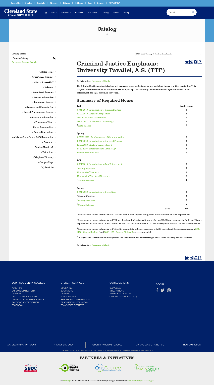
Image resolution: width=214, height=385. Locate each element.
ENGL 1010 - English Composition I (94, 113)
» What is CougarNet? (43, 82)
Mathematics (84, 125)
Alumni (116, 12)
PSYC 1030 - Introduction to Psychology (96, 148)
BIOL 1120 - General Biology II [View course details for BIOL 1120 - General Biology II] (118, 232)
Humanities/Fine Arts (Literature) (93, 176)
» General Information (43, 97)
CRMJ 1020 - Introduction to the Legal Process (99, 141)
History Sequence (86, 168)
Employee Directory (23, 291)
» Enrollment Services (43, 102)
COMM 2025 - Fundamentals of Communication (100, 137)
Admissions (66, 12)
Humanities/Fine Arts (88, 152)
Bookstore (67, 291)
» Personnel (48, 142)
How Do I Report (192, 345)
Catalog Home (46, 72)
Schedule (41, 3)
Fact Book (17, 305)
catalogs (67, 380)
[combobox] (168, 54)
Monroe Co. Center (120, 294)
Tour (90, 3)
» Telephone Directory (43, 157)
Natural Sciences (86, 180)
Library (66, 3)
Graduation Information (74, 302)
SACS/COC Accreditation (25, 302)
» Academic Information (42, 117)
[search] (193, 12)
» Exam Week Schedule (42, 92)
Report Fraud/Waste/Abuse (107, 345)
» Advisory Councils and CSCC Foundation (33, 137)
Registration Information (75, 299)
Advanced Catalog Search (24, 62)
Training (105, 12)
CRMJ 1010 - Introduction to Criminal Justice (99, 110)
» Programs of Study (44, 122)
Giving (126, 12)
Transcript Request (72, 305)
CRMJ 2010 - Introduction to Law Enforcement (99, 164)
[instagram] (169, 291)
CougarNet (15, 3)
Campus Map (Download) (123, 297)
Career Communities (43, 127)
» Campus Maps (46, 162)
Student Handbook (44, 147)
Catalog (28, 3)
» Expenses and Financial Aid (39, 107)
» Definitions (47, 152)
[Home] (46, 12)
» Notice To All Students (42, 77)
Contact (100, 3)
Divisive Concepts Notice (150, 345)
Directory (54, 3)
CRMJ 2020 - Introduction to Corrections (96, 192)
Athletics (79, 3)
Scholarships (68, 297)
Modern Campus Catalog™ (140, 380)
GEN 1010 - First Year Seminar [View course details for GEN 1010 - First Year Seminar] (91, 117)
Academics (92, 12)
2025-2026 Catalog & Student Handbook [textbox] (153, 54)
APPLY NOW (114, 3)
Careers (16, 294)
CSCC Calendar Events (24, 297)
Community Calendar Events (28, 299)
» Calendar (48, 87)
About (54, 12)
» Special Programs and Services (38, 112)
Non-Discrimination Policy (21, 345)
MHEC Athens (117, 291)
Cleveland (115, 288)
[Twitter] (163, 291)
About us (17, 288)
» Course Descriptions (43, 132)
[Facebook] (157, 291)
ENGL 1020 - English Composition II (94, 145)
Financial (79, 12)
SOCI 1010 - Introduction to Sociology (95, 121)
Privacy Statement (64, 345)
